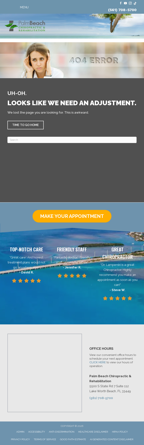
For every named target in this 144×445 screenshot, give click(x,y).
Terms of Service (45, 439)
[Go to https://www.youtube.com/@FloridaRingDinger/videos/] (125, 3)
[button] (25, 125)
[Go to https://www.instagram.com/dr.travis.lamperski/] (130, 3)
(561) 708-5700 (122, 10)
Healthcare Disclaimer (93, 431)
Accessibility (36, 431)
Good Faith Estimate (73, 439)
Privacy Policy (20, 439)
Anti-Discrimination (61, 431)
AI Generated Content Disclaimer (111, 439)
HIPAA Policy (120, 431)
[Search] (72, 140)
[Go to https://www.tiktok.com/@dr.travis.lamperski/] (135, 3)
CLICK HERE (97, 362)
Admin (20, 431)
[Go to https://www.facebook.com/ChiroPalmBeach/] (120, 3)
